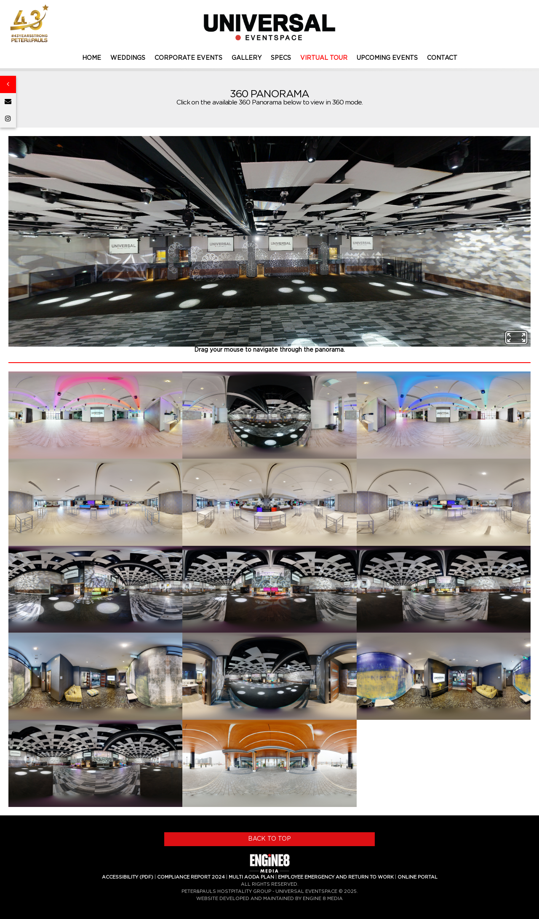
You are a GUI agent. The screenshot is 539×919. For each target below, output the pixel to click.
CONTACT (442, 58)
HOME (91, 58)
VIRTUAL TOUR (323, 58)
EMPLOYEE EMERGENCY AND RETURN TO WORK (336, 877)
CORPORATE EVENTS (188, 58)
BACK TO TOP (269, 839)
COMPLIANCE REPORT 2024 (191, 877)
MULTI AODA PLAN (251, 877)
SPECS (281, 58)
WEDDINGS (127, 58)
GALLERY (246, 58)
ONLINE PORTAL (418, 877)
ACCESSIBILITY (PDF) (127, 877)
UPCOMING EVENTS (387, 58)
